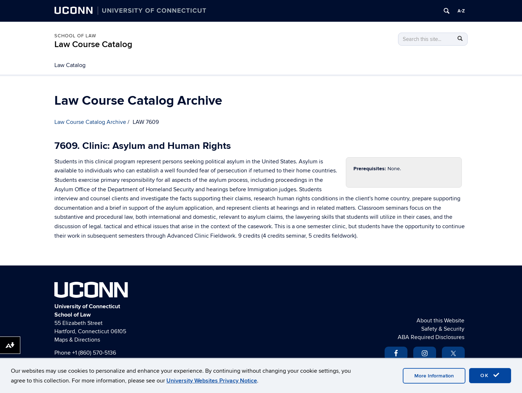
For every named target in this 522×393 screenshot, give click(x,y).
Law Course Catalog (93, 44)
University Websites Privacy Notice (211, 380)
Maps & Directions (77, 339)
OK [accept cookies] (490, 375)
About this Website (440, 320)
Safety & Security (442, 329)
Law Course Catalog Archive (90, 122)
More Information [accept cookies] (434, 376)
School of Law (75, 36)
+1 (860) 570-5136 (94, 352)
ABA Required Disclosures (431, 337)
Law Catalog (70, 65)
